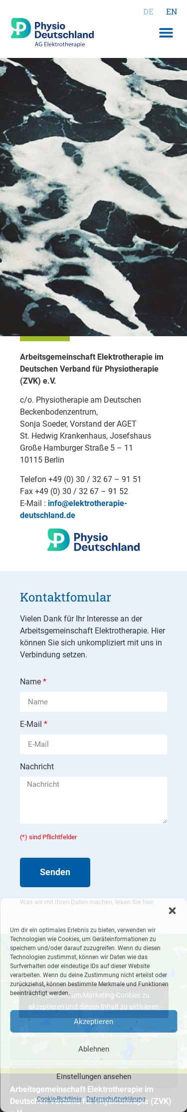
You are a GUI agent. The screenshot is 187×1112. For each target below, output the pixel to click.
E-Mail (32, 724)
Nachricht (37, 767)
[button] (172, 911)
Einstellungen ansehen (93, 1076)
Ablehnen (93, 1049)
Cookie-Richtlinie (59, 1099)
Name (31, 682)
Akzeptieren (93, 1021)
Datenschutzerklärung (116, 1099)
